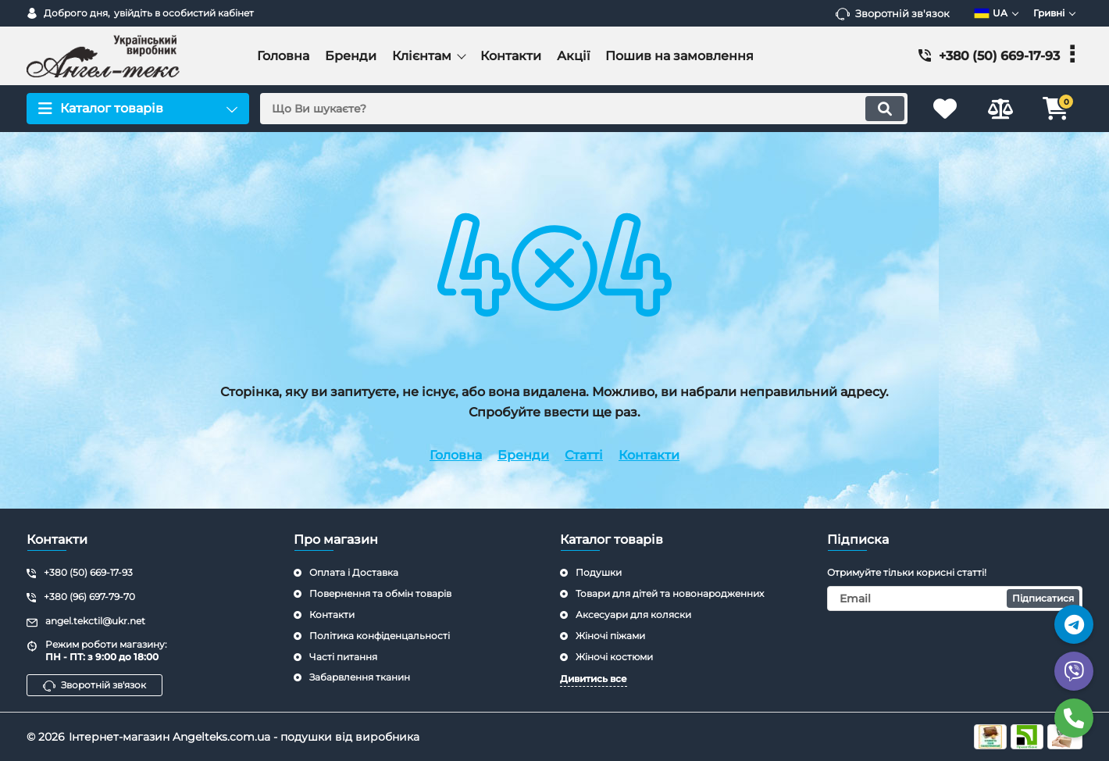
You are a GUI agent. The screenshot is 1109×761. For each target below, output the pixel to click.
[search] (584, 108)
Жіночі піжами (610, 635)
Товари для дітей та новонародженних (670, 593)
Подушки (599, 572)
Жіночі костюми (614, 657)
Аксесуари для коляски (633, 614)
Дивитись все (593, 678)
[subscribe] (955, 598)
